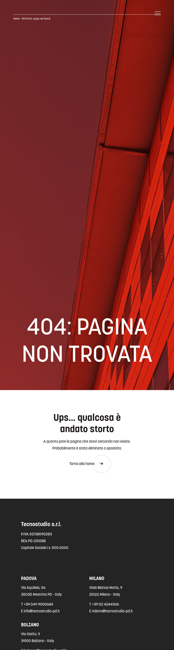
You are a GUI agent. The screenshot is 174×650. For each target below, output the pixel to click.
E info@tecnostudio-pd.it (40, 611)
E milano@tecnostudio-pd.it (111, 611)
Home (16, 18)
